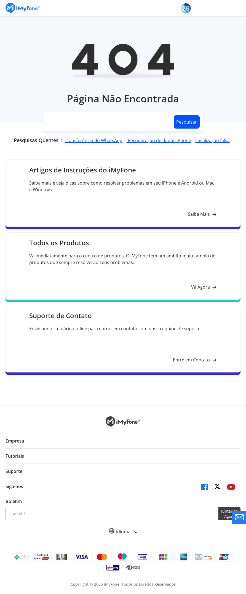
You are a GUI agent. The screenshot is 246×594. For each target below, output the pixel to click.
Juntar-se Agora (229, 513)
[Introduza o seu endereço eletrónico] (112, 513)
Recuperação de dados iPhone (159, 140)
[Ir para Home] (23, 8)
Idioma (123, 532)
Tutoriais (15, 456)
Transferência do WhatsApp (93, 140)
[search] (107, 122)
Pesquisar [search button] (186, 122)
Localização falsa (212, 140)
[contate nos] (239, 517)
